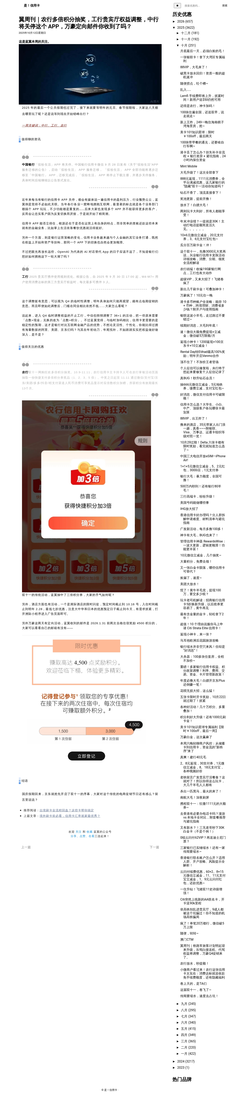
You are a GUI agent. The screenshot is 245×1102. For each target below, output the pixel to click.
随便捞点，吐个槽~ (194, 83)
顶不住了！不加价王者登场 (199, 362)
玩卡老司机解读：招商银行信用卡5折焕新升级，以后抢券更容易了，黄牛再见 (202, 604)
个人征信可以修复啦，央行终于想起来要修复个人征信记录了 (202, 370)
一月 (184, 1054)
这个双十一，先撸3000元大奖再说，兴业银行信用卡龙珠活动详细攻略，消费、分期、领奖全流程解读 (203, 257)
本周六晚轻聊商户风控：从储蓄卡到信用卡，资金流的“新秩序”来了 (202, 747)
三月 (184, 1041)
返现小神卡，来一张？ (196, 634)
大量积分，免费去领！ (196, 561)
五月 (184, 1029)
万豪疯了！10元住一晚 (196, 295)
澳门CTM (186, 939)
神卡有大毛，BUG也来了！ (199, 535)
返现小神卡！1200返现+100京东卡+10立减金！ (201, 344)
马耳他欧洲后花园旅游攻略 (199, 640)
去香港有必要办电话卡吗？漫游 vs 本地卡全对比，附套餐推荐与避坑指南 (203, 817)
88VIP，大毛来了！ (194, 67)
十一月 (186, 39)
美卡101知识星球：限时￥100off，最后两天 (197, 134)
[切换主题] (177, 5)
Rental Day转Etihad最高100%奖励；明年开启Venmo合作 (202, 353)
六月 (184, 1022)
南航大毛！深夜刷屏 (194, 797)
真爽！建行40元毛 (193, 757)
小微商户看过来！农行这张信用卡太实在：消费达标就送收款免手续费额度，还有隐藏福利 (202, 973)
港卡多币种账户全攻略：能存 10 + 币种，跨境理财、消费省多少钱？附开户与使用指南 (203, 305)
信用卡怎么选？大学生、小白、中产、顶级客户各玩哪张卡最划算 (202, 408)
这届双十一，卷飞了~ (195, 990)
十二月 (186, 33)
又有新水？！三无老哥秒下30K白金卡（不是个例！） (202, 829)
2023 (181, 1067)
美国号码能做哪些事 (194, 503)
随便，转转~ (189, 933)
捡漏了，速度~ (191, 578)
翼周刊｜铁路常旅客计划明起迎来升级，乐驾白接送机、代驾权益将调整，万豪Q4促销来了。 (202, 951)
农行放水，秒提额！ (194, 963)
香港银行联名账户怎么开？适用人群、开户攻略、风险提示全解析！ (202, 861)
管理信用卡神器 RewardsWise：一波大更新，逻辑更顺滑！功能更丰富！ (203, 545)
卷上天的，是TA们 (193, 983)
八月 (184, 1010)
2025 (181, 28)
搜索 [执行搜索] (224, 5)
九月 (184, 1004)
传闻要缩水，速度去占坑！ (199, 996)
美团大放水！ (189, 584)
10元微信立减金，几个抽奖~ (200, 555)
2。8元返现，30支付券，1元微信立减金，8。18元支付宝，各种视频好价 (202, 767)
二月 (184, 1047)
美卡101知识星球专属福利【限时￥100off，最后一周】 (202, 729)
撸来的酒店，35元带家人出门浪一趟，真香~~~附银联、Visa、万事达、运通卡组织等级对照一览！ (202, 430)
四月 (184, 1035)
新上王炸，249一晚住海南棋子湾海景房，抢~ (202, 124)
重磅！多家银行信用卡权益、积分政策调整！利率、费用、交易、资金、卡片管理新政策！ (202, 670)
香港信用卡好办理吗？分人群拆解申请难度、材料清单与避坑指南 (202, 518)
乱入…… (185, 90)
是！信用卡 (32, 5)
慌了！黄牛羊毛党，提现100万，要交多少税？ (200, 592)
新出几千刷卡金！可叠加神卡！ (202, 289)
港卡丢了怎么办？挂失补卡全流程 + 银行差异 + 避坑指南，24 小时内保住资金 (203, 156)
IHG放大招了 (189, 509)
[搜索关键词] (201, 6)
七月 (184, 1016)
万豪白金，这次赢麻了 (196, 737)
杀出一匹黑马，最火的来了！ (201, 791)
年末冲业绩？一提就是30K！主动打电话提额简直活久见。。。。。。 (202, 225)
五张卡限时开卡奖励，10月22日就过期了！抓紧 (203, 699)
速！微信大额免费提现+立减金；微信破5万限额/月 (200, 334)
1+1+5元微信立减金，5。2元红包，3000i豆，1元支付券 (202, 468)
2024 (181, 1061)
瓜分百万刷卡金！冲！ (196, 245)
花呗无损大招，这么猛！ (197, 691)
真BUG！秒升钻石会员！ (197, 378)
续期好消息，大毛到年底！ (199, 325)
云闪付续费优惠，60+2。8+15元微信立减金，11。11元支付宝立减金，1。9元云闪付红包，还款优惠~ (203, 877)
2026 (181, 21)
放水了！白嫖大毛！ (194, 205)
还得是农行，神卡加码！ (197, 106)
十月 (184, 45)
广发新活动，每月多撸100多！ (202, 529)
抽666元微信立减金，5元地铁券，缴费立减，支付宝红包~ (202, 386)
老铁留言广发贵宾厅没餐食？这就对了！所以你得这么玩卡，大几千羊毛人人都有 (202, 781)
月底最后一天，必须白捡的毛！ (202, 51)
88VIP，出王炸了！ (194, 418)
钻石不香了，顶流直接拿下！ (201, 193)
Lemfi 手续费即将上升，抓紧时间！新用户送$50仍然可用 (202, 98)
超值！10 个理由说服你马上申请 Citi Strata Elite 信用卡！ (201, 626)
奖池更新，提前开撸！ (196, 199)
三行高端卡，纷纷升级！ (197, 496)
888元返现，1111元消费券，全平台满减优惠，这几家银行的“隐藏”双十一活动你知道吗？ (202, 182)
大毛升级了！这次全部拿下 (199, 172)
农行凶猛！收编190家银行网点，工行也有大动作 (200, 271)
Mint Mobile (188, 166)
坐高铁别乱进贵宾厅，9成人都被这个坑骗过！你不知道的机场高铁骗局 (202, 913)
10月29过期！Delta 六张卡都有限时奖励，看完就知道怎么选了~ (202, 446)
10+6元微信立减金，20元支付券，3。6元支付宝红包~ (201, 237)
